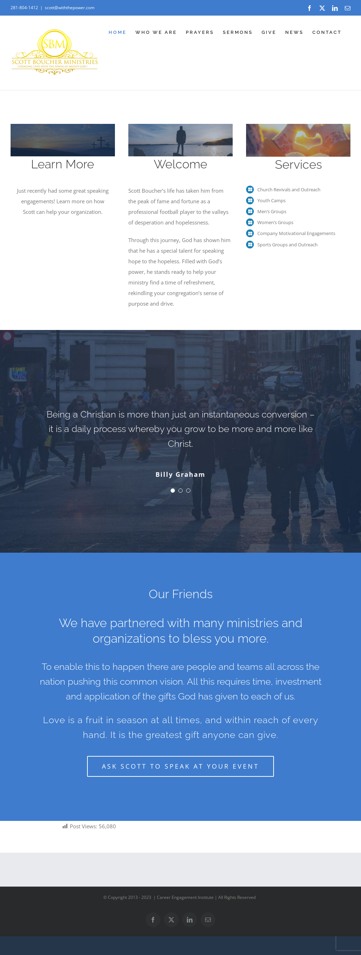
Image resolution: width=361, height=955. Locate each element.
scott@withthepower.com (69, 8)
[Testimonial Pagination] (173, 490)
